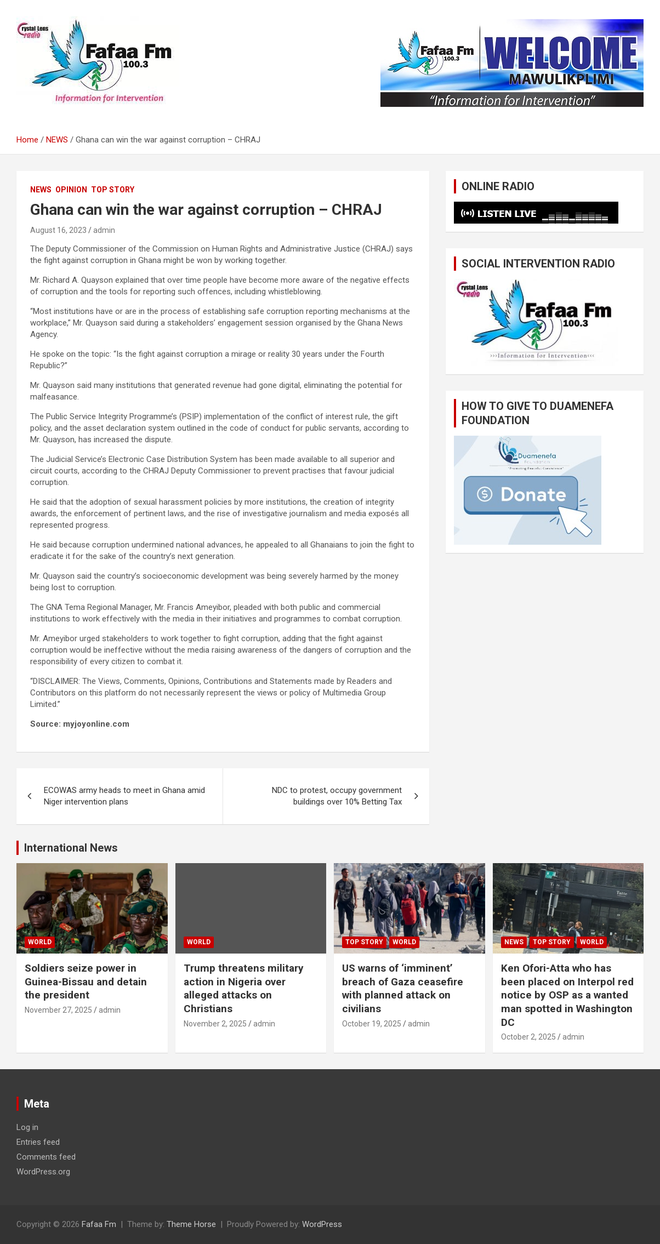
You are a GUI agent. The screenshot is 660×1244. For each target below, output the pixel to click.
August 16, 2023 (58, 230)
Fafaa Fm (99, 1224)
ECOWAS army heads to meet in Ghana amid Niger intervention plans (124, 796)
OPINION (71, 189)
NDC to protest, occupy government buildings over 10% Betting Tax (337, 796)
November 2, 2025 (215, 1023)
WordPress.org (43, 1172)
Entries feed (38, 1142)
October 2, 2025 (528, 1036)
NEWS (41, 189)
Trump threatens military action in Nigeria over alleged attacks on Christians (244, 988)
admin (104, 230)
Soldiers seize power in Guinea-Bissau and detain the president (86, 981)
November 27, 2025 (58, 1010)
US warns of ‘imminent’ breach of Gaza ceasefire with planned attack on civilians (402, 988)
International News (71, 847)
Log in (27, 1127)
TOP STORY (112, 189)
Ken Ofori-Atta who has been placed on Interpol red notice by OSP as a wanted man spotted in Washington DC (567, 995)
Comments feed (46, 1157)
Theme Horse (191, 1224)
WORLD (40, 942)
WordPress (322, 1224)
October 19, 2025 (371, 1023)
